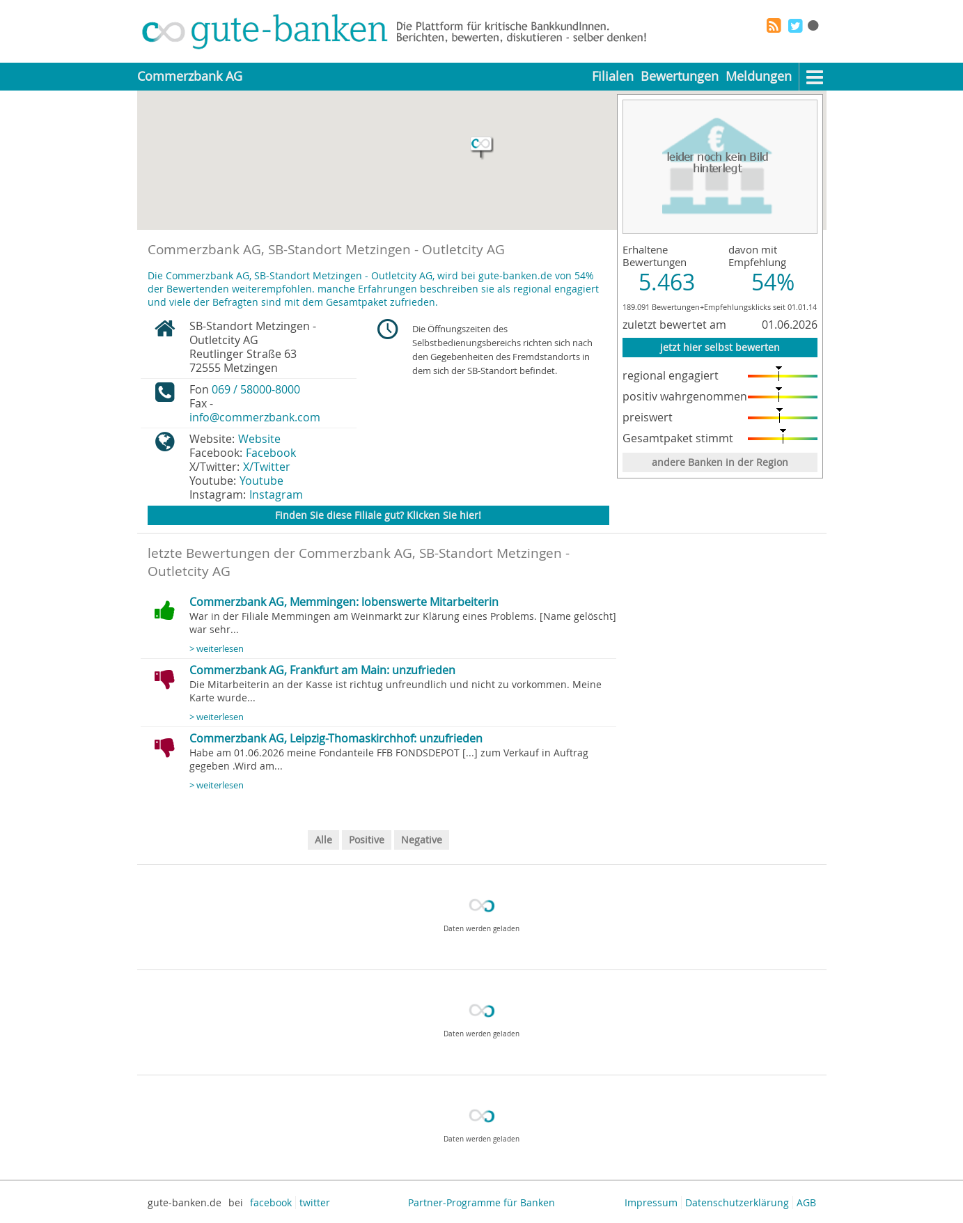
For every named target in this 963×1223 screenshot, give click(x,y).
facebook (271, 1202)
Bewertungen (680, 76)
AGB (806, 1202)
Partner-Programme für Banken (481, 1202)
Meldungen (759, 76)
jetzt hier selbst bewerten (720, 347)
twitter (314, 1202)
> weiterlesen (216, 649)
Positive (366, 839)
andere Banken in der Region (720, 462)
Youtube (261, 480)
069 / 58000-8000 (256, 389)
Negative (421, 839)
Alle (323, 839)
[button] (482, 148)
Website (259, 438)
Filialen (613, 76)
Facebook (271, 452)
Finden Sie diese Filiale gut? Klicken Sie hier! (378, 515)
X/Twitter (266, 466)
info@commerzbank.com (254, 417)
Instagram (276, 494)
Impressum (651, 1202)
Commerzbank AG (189, 76)
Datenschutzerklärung (737, 1202)
